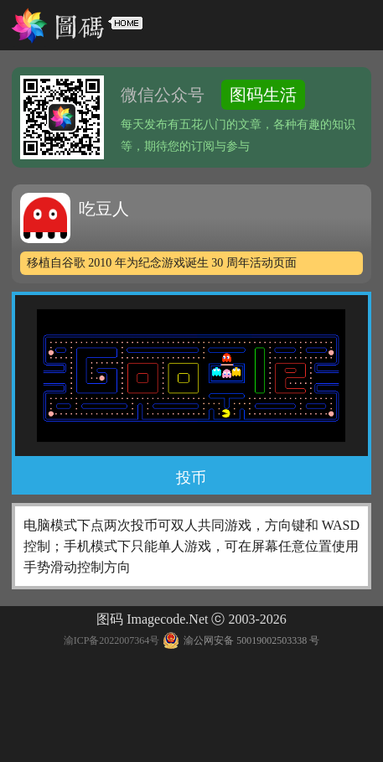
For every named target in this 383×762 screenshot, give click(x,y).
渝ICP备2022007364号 (112, 640)
